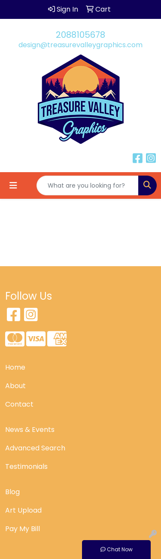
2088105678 (80, 35)
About (15, 386)
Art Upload (23, 510)
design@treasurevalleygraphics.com (80, 45)
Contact (19, 404)
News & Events (30, 429)
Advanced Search (35, 448)
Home (15, 367)
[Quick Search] (87, 185)
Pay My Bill (22, 529)
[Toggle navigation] (13, 185)
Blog (12, 492)
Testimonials (26, 466)
